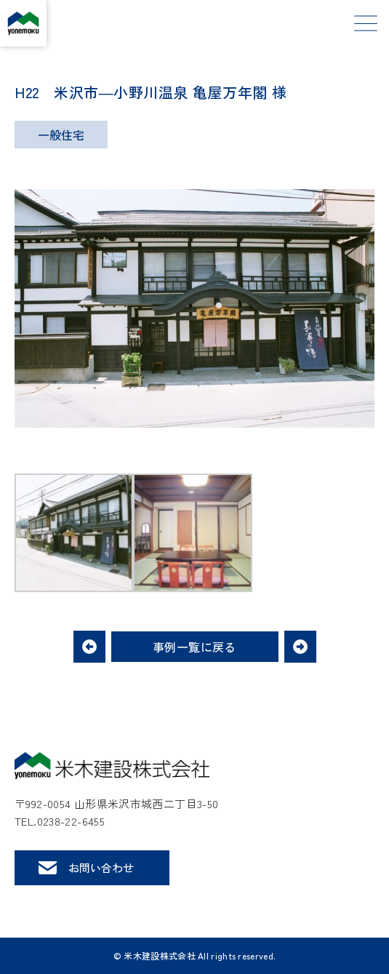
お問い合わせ (101, 867)
